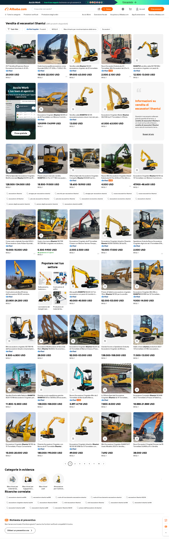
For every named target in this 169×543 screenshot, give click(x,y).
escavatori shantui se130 (118, 503)
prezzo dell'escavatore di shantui (89, 508)
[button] (99, 9)
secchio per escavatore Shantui (67, 194)
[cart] (130, 9)
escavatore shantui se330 (72, 204)
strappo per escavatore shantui (38, 194)
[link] (166, 520)
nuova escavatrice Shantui (121, 194)
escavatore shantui (143, 199)
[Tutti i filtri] (13, 29)
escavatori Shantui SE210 (62, 508)
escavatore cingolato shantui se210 (19, 503)
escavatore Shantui (14, 194)
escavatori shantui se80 (15, 508)
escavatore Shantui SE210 (136, 497)
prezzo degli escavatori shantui (18, 204)
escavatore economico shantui (91, 199)
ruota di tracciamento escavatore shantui (70, 497)
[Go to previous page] (65, 464)
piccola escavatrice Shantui (38, 199)
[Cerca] (107, 9)
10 (99, 464)
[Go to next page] (103, 464)
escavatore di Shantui (14, 199)
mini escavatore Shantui (71, 503)
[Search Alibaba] (65, 9)
